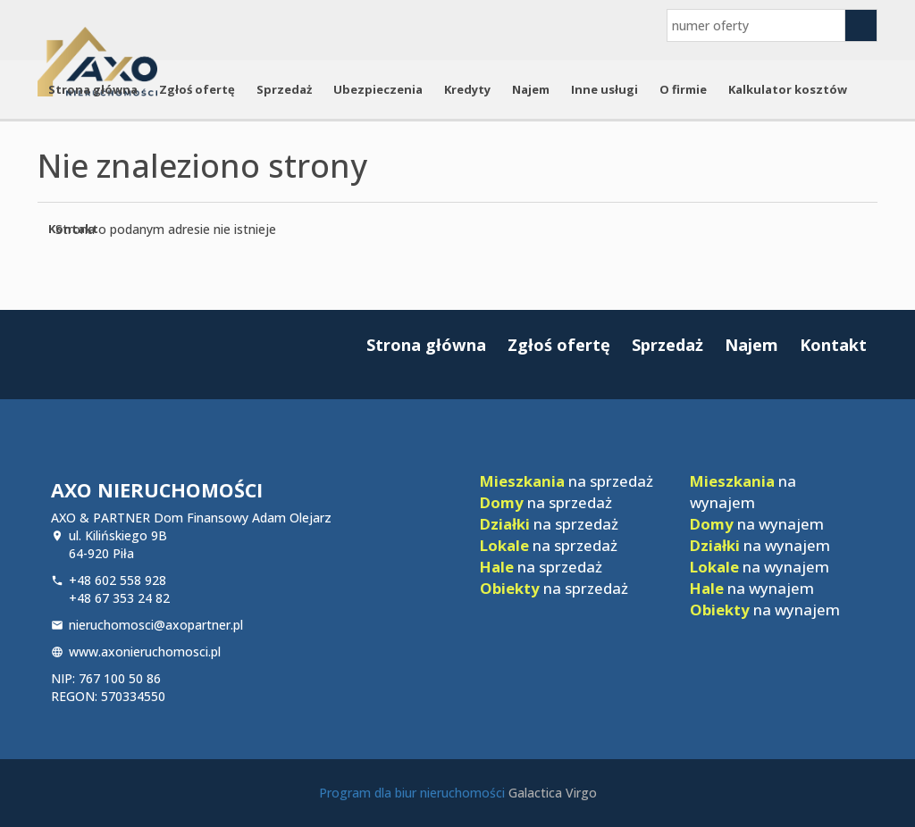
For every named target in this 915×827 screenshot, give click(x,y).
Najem (531, 89)
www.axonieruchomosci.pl (145, 651)
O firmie (683, 89)
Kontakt (73, 229)
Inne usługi (604, 89)
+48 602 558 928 (117, 580)
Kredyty (467, 89)
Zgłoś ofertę (197, 89)
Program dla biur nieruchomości (413, 792)
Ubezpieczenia (378, 89)
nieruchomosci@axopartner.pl (156, 624)
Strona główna (93, 89)
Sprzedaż (284, 89)
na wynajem (743, 492)
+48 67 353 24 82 (119, 597)
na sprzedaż (566, 481)
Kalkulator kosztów (787, 89)
